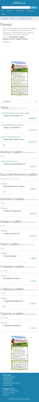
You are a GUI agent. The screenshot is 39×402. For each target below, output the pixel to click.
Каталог (9, 11)
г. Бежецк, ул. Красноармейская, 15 (14, 164)
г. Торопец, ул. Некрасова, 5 (12, 325)
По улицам (30, 11)
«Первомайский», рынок (12, 124)
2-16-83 (33, 281)
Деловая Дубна (8, 379)
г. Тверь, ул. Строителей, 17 (11, 127)
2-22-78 (33, 236)
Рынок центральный (10, 136)
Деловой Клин (7, 381)
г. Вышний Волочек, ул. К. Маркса (13, 186)
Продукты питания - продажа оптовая (15, 39)
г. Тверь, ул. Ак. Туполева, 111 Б (13, 116)
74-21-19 (32, 130)
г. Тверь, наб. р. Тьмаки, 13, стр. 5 (13, 139)
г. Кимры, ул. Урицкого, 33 (11, 233)
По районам (20, 11)
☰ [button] (2, 11)
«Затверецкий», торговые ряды (15, 113)
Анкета (4, 14)
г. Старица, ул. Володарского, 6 (13, 301)
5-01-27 (33, 166)
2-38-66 (33, 258)
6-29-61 (33, 189)
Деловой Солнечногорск (11, 383)
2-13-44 (33, 328)
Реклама (19, 95)
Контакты (6, 395)
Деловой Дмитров (9, 377)
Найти (34, 7)
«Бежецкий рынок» (9, 161)
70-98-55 (32, 118)
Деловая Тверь (8, 385)
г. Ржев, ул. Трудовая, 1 (10, 256)
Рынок (4, 183)
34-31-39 (32, 142)
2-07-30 (33, 213)
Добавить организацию (11, 391)
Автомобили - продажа (17, 37)
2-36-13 (33, 303)
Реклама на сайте (8, 393)
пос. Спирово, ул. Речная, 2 (11, 278)
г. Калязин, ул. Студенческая (12, 211)
